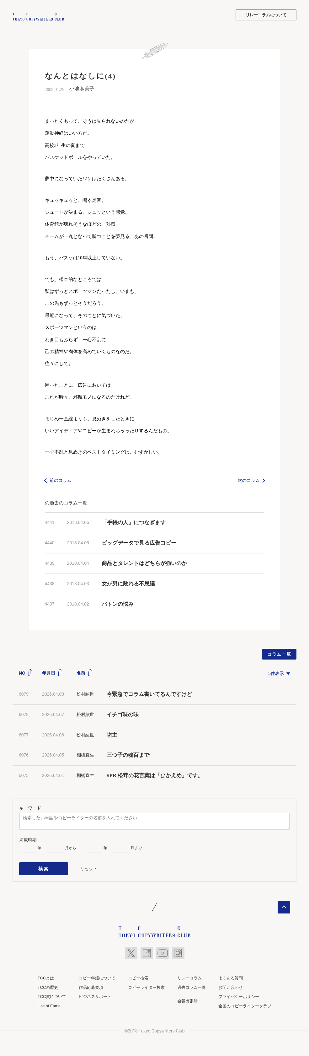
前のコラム (61, 479)
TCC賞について (52, 993)
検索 (44, 866)
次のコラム (249, 479)
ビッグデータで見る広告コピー (139, 542)
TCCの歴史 (48, 984)
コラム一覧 (279, 653)
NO (25, 672)
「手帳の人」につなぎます (134, 522)
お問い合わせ (230, 984)
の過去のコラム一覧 (66, 502)
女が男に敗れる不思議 (128, 583)
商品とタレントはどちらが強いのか (144, 562)
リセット (89, 866)
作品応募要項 (91, 984)
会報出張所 (187, 997)
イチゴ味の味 (123, 714)
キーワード (30, 807)
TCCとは (46, 974)
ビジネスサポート (95, 993)
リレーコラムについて (266, 15)
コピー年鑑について (97, 974)
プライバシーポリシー (238, 993)
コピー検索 (138, 974)
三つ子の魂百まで (128, 754)
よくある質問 (230, 974)
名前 (84, 672)
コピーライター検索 (146, 984)
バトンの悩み (118, 603)
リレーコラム (189, 974)
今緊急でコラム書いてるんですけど (149, 693)
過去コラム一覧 (191, 984)
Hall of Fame (49, 1002)
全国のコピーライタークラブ (244, 1002)
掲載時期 (28, 838)
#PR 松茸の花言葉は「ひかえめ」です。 (155, 775)
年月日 (52, 672)
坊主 (112, 734)
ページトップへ (284, 904)
